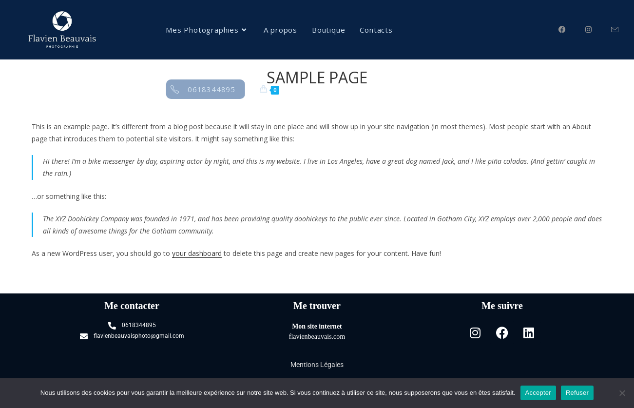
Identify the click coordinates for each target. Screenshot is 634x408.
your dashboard (197, 253)
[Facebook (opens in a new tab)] (571, 28)
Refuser (577, 392)
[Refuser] (622, 393)
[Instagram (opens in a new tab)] (598, 28)
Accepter (538, 392)
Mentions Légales (317, 365)
